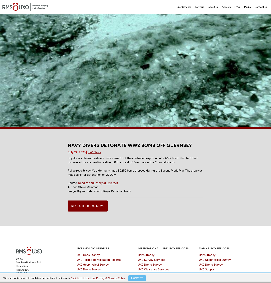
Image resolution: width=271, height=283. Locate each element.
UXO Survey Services (151, 259)
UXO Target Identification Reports (99, 259)
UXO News (94, 152)
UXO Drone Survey (89, 269)
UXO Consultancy (88, 255)
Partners (199, 7)
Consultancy (146, 255)
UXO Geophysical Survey (93, 264)
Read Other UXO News (87, 206)
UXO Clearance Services (153, 269)
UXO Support (207, 269)
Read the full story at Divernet (98, 183)
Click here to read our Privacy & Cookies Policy (98, 278)
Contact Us (261, 7)
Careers (226, 7)
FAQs (237, 7)
